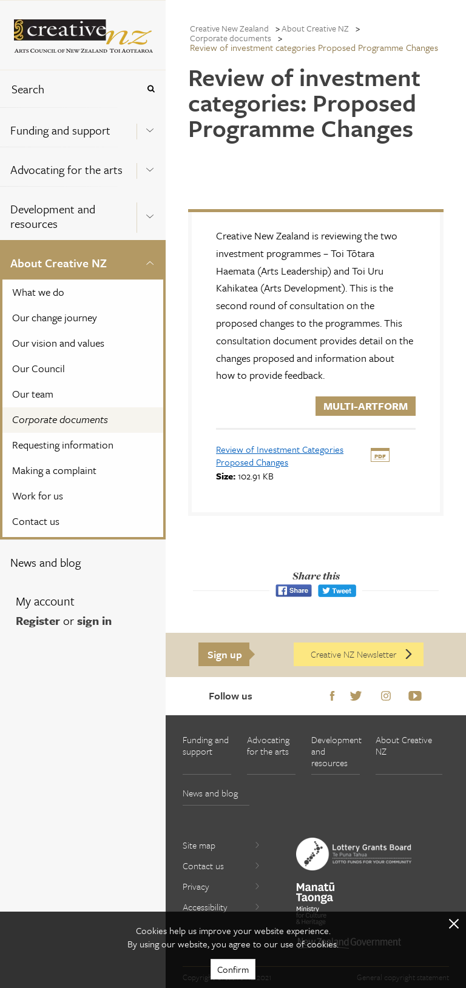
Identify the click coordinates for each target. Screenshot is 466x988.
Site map (221, 845)
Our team (32, 393)
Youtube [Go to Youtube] (415, 696)
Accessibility (221, 906)
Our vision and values (58, 342)
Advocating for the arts (66, 169)
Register (38, 620)
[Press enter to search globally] (150, 88)
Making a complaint (54, 470)
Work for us (37, 495)
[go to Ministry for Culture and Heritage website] (315, 904)
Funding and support (60, 130)
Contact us (35, 521)
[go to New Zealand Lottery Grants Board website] (353, 854)
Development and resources (52, 216)
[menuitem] (83, 127)
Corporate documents (60, 419)
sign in (94, 620)
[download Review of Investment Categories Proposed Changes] (279, 455)
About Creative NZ (58, 263)
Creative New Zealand (229, 28)
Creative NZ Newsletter (362, 654)
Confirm (233, 969)
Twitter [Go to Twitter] (356, 696)
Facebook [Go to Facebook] (332, 696)
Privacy (221, 886)
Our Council (38, 368)
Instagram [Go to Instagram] (386, 696)
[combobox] (69, 88)
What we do (38, 291)
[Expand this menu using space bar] (150, 127)
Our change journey (54, 317)
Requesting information (62, 444)
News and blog (45, 562)
